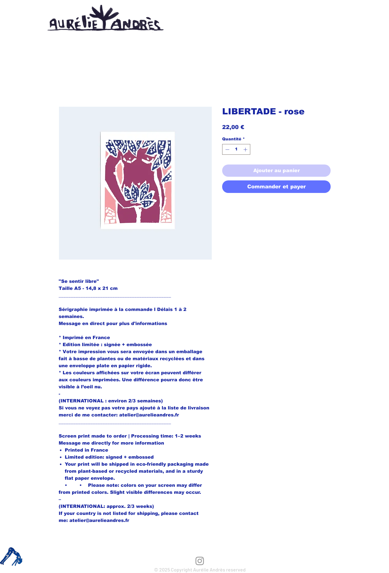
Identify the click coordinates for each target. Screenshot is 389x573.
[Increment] (246, 149)
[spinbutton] (236, 149)
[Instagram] (199, 561)
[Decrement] (226, 149)
